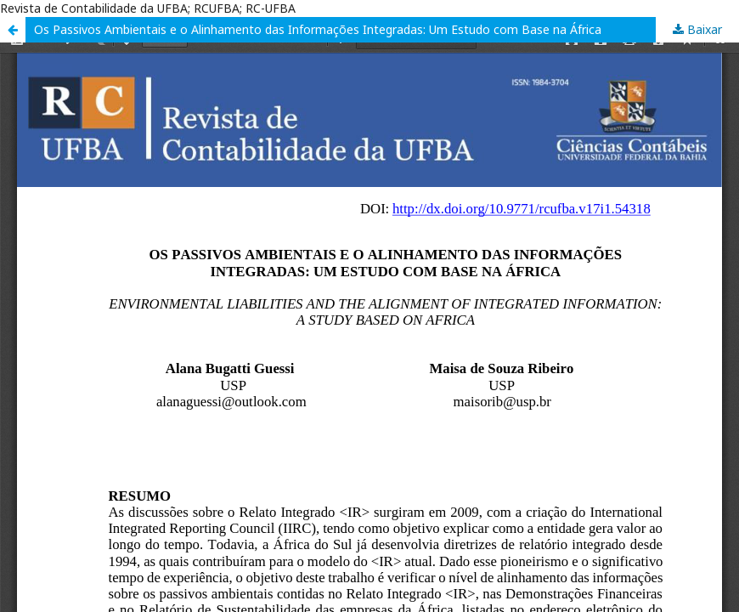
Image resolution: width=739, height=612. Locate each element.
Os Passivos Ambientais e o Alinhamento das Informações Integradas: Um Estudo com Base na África (317, 29)
